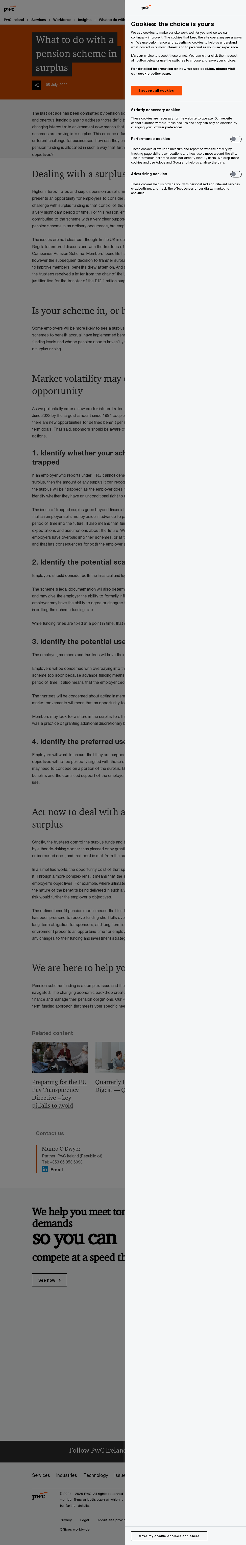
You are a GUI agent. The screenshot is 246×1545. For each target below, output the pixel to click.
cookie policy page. (154, 73)
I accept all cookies (156, 90)
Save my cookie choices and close (169, 1536)
